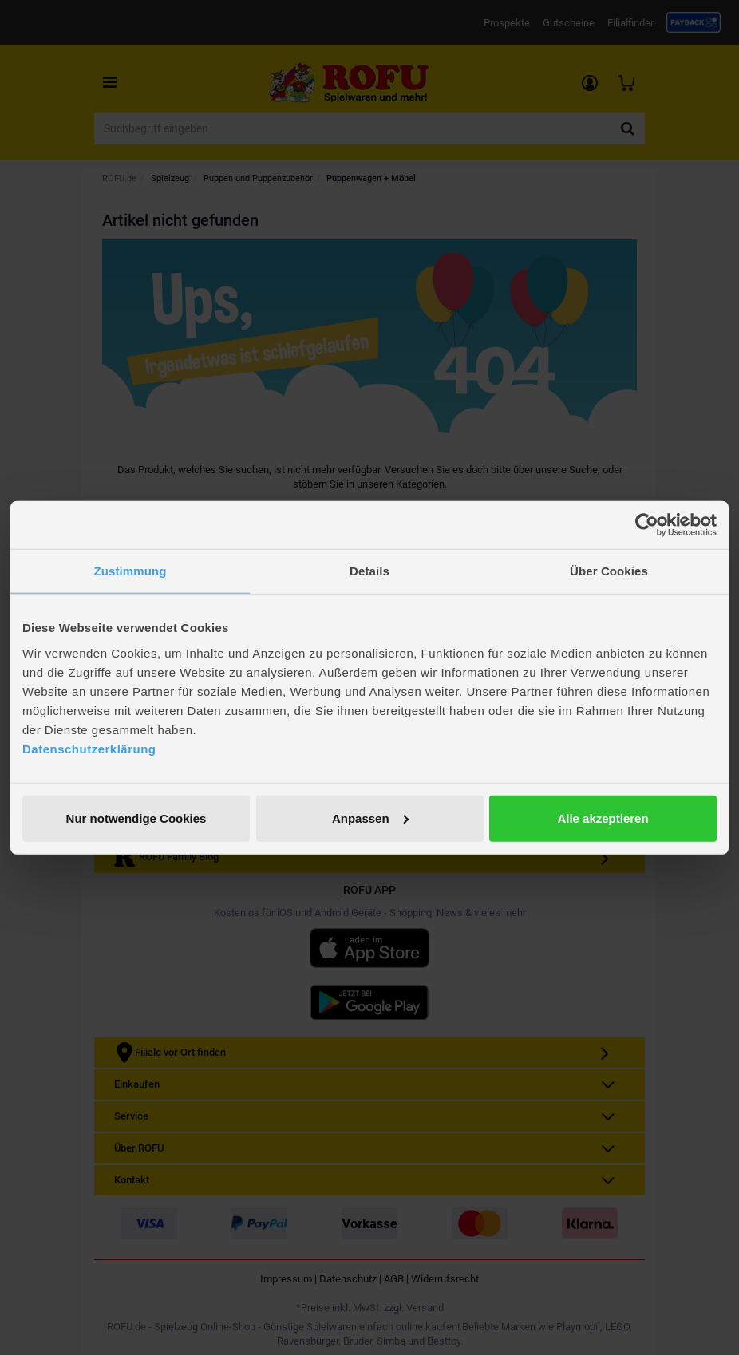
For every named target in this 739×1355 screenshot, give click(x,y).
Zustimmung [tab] (130, 571)
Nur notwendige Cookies (136, 817)
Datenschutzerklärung (89, 748)
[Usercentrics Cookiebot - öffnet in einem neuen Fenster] (647, 525)
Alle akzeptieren (602, 817)
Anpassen (370, 817)
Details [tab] (369, 571)
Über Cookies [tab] (609, 571)
